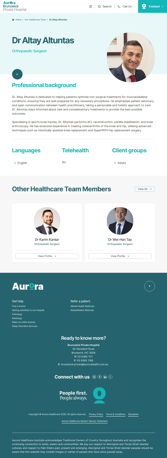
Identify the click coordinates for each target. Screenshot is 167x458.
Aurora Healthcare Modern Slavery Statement (85, 421)
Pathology (17, 314)
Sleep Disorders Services (24, 326)
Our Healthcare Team (35, 19)
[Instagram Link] (94, 377)
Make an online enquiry (23, 322)
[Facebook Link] (100, 377)
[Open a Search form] (105, 6)
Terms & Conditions (115, 414)
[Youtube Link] (110, 377)
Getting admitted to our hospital (28, 310)
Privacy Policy (96, 414)
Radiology (17, 318)
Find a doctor (19, 306)
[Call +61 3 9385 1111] (124, 6)
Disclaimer (133, 414)
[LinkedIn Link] (105, 377)
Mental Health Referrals (82, 306)
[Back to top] (149, 286)
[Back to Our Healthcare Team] (17, 74)
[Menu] (90, 6)
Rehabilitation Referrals (82, 310)
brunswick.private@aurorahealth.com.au (84, 364)
